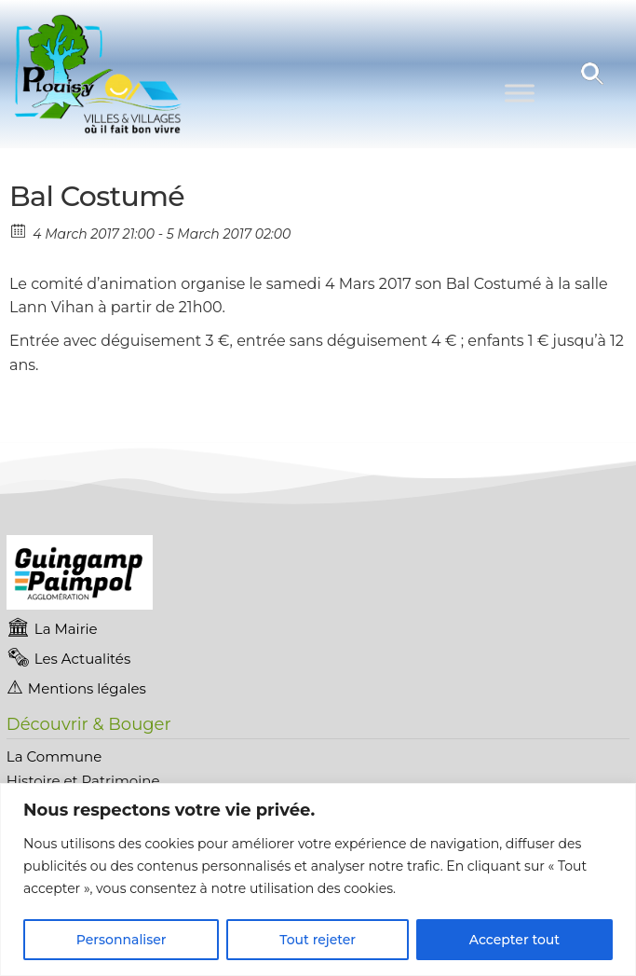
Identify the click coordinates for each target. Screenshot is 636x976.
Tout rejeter (317, 939)
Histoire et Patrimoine (83, 781)
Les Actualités (82, 658)
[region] (318, 879)
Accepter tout (514, 939)
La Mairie (66, 629)
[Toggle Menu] (520, 93)
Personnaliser (121, 939)
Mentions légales (87, 688)
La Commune (54, 756)
